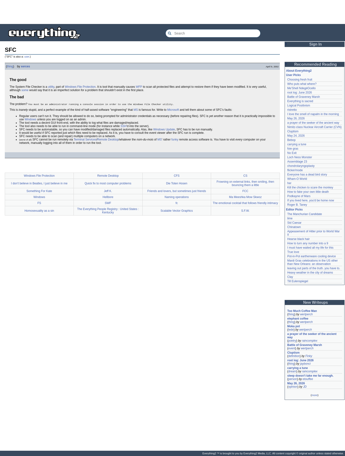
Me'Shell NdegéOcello (301, 88)
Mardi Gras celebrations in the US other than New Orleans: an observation (313, 262)
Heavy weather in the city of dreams (310, 272)
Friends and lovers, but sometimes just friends (176, 191)
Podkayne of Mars (298, 196)
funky (174, 139)
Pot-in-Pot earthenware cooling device (311, 256)
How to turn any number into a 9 (307, 243)
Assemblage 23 (297, 161)
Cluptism (293, 131)
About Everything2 (299, 70)
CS (245, 175)
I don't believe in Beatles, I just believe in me (39, 183)
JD (305, 386)
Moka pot (293, 326)
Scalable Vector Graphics (177, 210)
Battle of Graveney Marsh (303, 97)
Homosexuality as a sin (39, 210)
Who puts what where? (301, 84)
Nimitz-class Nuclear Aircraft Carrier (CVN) (314, 127)
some (24, 90)
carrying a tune (296, 144)
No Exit (292, 153)
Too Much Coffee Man (302, 311)
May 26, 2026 (296, 118)
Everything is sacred (300, 101)
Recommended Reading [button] (315, 64)
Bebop (291, 140)
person (292, 379)
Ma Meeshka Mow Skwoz (245, 197)
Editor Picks (294, 209)
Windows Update (164, 129)
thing (10, 66)
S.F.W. (245, 210)
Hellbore (108, 197)
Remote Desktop (108, 139)
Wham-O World (297, 179)
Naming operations (177, 197)
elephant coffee (297, 318)
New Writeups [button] (315, 302)
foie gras (292, 148)
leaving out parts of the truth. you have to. (313, 268)
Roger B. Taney (297, 204)
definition (294, 356)
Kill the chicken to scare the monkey (310, 187)
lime (290, 218)
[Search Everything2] (213, 33)
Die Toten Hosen (176, 183)
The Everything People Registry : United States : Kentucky (108, 210)
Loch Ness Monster (299, 157)
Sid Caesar (294, 222)
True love (293, 252)
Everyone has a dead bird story (307, 174)
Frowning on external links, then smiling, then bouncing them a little (245, 183)
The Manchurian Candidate (304, 214)
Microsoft (173, 109)
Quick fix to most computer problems (108, 183)
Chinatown (294, 227)
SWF (108, 203)
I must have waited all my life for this (310, 247)
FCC (245, 191)
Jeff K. (108, 191)
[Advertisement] (172, 12)
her (289, 183)
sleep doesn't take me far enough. (310, 375)
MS (136, 109)
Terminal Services (85, 139)
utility (51, 86)
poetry (292, 340)
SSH (123, 126)
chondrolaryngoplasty (301, 166)
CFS (176, 175)
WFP (139, 86)
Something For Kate (39, 191)
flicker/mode (295, 170)
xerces (25, 66)
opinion (293, 386)
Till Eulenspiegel (297, 281)
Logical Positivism (298, 105)
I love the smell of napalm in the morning (313, 114)
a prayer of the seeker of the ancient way (313, 122)
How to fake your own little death (308, 191)
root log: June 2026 (299, 92)
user (26, 56)
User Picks (293, 75)
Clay (290, 277)
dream (292, 371)
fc (177, 203)
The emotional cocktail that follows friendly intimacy (245, 203)
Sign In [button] (315, 44)
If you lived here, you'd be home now (310, 200)
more (314, 395)
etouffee (308, 379)
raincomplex (309, 340)
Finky (308, 356)
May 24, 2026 (296, 135)
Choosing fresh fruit (299, 79)
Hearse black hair (298, 239)
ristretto (292, 109)
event (291, 348)
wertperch (306, 314)
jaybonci (305, 363)
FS (39, 203)
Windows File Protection (80, 86)
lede (291, 329)
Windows (30, 119)
